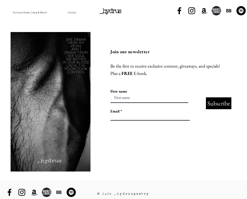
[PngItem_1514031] (216, 10)
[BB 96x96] (228, 10)
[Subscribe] (218, 103)
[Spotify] (241, 10)
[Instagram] (191, 10)
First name (118, 91)
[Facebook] (179, 10)
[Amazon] (204, 10)
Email (114, 111)
